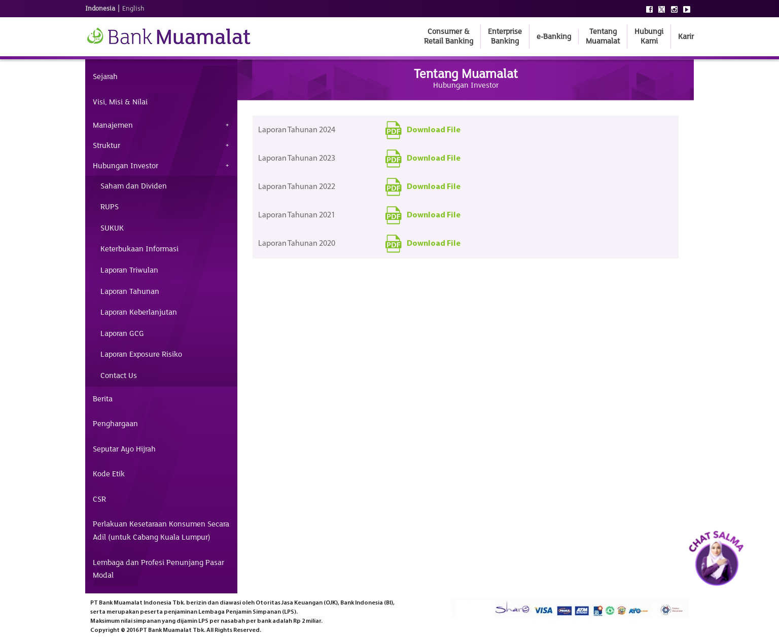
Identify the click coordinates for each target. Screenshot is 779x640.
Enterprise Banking (505, 36)
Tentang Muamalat (603, 36)
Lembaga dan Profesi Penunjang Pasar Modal (158, 569)
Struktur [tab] (106, 145)
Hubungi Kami (648, 36)
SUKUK (112, 228)
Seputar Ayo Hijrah (124, 449)
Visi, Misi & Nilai (120, 101)
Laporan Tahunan (129, 291)
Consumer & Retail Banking (448, 36)
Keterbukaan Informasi (139, 248)
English (133, 9)
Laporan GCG (122, 333)
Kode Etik (109, 473)
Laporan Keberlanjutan (138, 312)
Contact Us (118, 375)
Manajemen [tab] (113, 125)
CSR (99, 499)
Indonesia (100, 9)
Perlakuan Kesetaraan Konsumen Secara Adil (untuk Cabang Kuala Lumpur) (161, 530)
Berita (103, 398)
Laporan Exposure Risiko (141, 354)
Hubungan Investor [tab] (125, 165)
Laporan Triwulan (129, 270)
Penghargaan (115, 423)
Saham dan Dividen (133, 186)
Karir (686, 36)
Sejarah (105, 76)
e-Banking (554, 36)
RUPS (109, 206)
